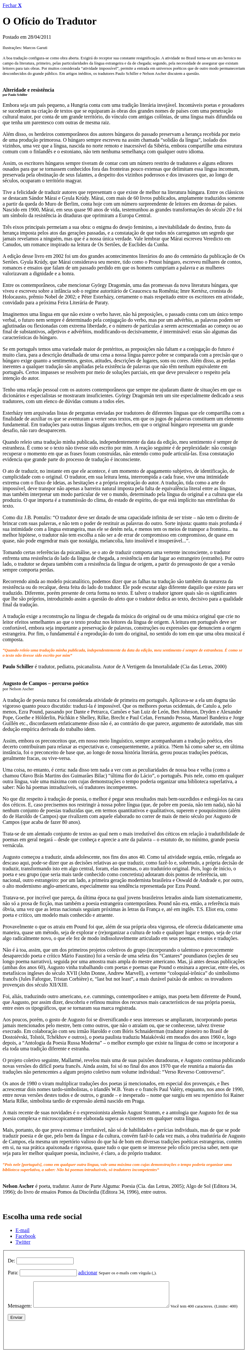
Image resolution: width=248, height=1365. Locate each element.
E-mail (23, 1230)
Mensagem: (20, 1310)
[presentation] (57, 1343)
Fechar (12, 5)
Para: (13, 1272)
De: (11, 1260)
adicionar (88, 1272)
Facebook (26, 1236)
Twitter (23, 1242)
